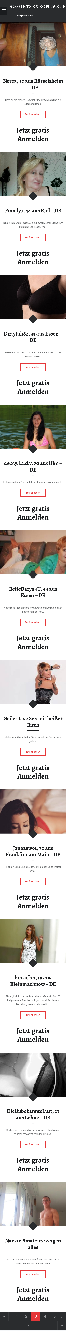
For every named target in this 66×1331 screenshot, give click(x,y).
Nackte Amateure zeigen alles (33, 1244)
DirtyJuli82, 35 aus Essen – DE (33, 337)
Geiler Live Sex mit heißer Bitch (33, 722)
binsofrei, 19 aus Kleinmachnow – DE (33, 981)
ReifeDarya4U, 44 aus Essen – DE (33, 592)
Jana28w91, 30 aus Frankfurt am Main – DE (33, 851)
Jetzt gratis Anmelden (33, 134)
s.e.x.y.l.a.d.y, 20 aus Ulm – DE (33, 466)
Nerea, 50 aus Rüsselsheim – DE (33, 84)
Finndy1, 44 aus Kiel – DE (33, 210)
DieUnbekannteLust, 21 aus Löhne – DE (33, 1114)
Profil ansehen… (35, 115)
